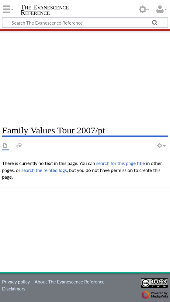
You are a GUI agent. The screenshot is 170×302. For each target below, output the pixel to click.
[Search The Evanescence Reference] (85, 22)
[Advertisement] (85, 75)
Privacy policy (16, 281)
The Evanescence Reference (45, 10)
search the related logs (44, 170)
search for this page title (120, 163)
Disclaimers (13, 288)
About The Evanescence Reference (69, 281)
